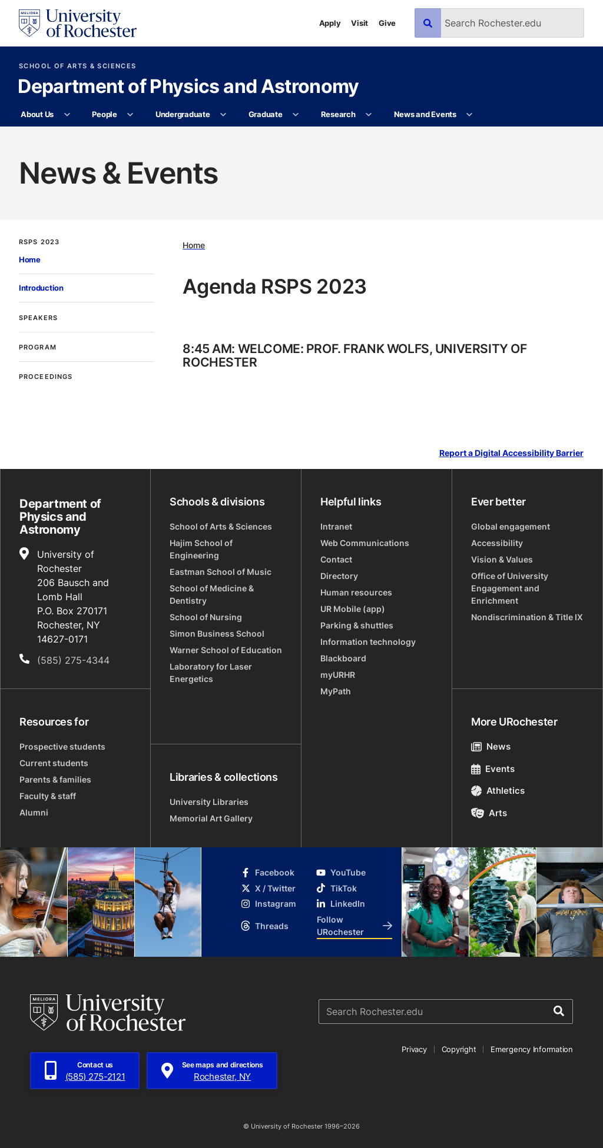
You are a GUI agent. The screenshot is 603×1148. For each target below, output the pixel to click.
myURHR (337, 674)
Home (30, 259)
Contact (336, 559)
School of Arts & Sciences (77, 66)
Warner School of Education (226, 649)
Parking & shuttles (356, 625)
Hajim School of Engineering (201, 549)
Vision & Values (502, 559)
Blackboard (343, 658)
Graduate (266, 114)
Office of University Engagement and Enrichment (509, 588)
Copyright (459, 1049)
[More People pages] (130, 115)
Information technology (368, 641)
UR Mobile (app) (352, 608)
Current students (53, 762)
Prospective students (62, 746)
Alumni (33, 812)
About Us (37, 114)
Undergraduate (182, 114)
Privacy (414, 1049)
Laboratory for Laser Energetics (211, 672)
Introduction (41, 287)
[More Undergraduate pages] (223, 115)
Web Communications (364, 542)
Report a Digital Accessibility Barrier (511, 453)
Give (387, 23)
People (104, 114)
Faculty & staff (47, 795)
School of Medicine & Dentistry (212, 594)
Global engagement (510, 526)
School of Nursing (206, 617)
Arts (489, 813)
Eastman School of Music (220, 571)
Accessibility (497, 542)
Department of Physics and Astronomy (188, 87)
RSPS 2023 (39, 242)
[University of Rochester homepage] (78, 23)
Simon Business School (217, 633)
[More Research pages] (369, 115)
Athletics (498, 790)
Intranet (336, 526)
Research (338, 114)
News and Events (425, 114)
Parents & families (55, 779)
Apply (330, 23)
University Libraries (209, 801)
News (491, 746)
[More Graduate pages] (296, 115)
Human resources (356, 592)
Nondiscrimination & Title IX (527, 617)
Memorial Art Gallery (211, 818)
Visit (359, 23)
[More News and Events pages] (469, 115)
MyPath (335, 691)
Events (493, 769)
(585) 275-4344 (73, 660)
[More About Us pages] (67, 115)
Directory (339, 575)
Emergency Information (532, 1049)
